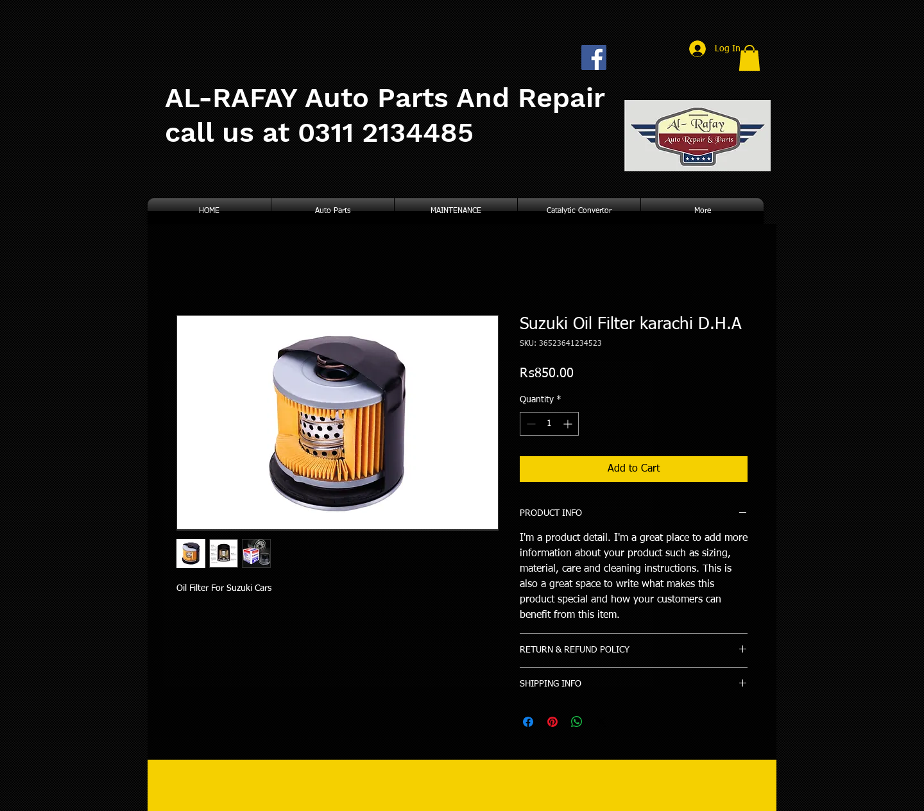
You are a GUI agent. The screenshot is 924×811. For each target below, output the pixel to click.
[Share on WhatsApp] (577, 722)
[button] (749, 58)
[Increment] (569, 424)
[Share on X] (601, 722)
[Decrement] (530, 424)
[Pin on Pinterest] (552, 722)
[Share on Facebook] (528, 722)
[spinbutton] (549, 424)
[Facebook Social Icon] (593, 57)
